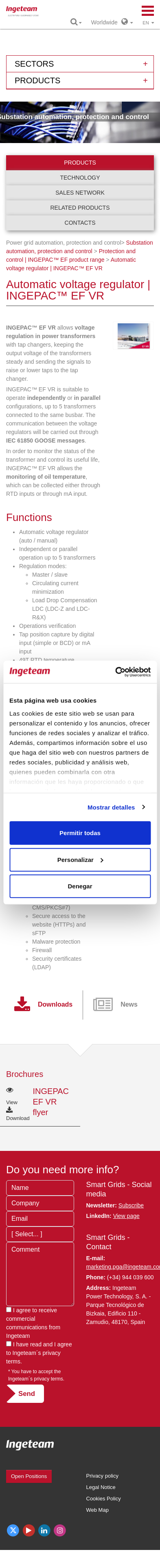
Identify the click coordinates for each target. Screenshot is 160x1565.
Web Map (97, 1510)
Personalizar (80, 859)
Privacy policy (102, 1476)
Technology (80, 177)
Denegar (80, 886)
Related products (80, 207)
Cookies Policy (103, 1499)
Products (80, 162)
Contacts (80, 222)
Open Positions (29, 1476)
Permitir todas (80, 832)
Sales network (80, 192)
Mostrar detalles (111, 806)
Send (26, 1394)
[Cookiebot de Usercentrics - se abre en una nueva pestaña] (115, 671)
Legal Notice (101, 1487)
